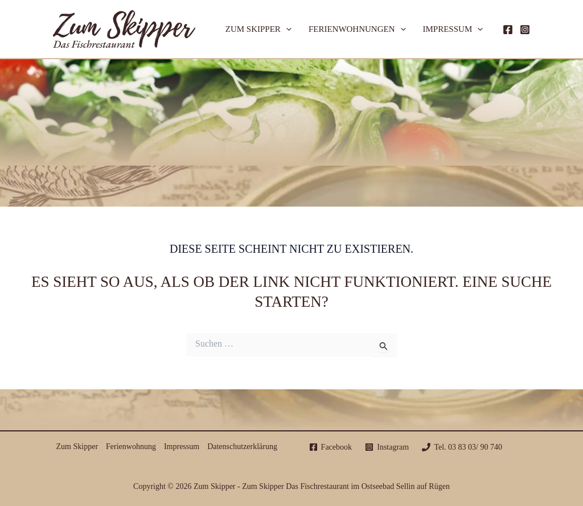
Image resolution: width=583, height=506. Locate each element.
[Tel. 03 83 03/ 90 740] (462, 447)
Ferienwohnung (131, 446)
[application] (286, 29)
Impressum (453, 29)
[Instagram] (525, 29)
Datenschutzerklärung (242, 446)
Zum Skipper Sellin (292, 112)
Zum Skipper (258, 29)
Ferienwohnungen (357, 29)
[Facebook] (508, 29)
